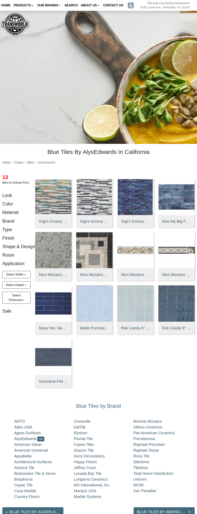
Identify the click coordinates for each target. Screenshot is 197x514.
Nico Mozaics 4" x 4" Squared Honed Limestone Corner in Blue (94, 274)
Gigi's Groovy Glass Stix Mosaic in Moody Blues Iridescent (53, 221)
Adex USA (27, 427)
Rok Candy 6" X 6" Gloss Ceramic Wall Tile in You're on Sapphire (176, 328)
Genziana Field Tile (53, 381)
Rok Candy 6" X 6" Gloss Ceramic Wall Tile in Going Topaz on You (135, 328)
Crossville (86, 421)
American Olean (32, 444)
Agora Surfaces (31, 433)
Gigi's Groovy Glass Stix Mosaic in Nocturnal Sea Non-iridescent (135, 221)
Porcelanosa (148, 439)
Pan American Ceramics (157, 433)
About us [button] (89, 5)
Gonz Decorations (92, 456)
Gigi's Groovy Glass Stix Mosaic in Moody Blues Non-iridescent (94, 221)
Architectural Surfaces (37, 462)
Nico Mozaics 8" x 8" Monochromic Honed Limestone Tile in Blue (53, 274)
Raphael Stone (150, 450)
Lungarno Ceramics (94, 479)
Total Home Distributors (157, 473)
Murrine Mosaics (151, 421)
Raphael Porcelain (153, 444)
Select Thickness (15, 298)
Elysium (84, 433)
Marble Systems (91, 496)
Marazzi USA (89, 491)
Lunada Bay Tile (92, 473)
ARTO (24, 421)
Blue (30, 162)
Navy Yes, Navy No (53, 328)
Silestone (144, 462)
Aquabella (27, 456)
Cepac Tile (28, 485)
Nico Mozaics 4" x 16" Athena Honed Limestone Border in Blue (135, 274)
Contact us (113, 5)
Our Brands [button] (48, 5)
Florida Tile (87, 439)
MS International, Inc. (96, 485)
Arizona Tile (28, 468)
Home (6, 162)
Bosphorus (27, 479)
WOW (142, 485)
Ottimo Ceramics (151, 427)
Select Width (15, 274)
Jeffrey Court (89, 468)
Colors (18, 162)
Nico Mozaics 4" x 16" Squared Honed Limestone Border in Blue (176, 274)
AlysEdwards (29, 439)
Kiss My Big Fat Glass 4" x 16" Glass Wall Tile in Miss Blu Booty (176, 221)
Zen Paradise (148, 491)
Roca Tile (145, 456)
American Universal (35, 450)
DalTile (84, 427)
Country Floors (30, 496)
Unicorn (143, 479)
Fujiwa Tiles (88, 444)
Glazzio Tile (88, 450)
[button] (131, 5)
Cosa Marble (29, 491)
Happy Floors (89, 462)
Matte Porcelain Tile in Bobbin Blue (94, 328)
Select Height (15, 285)
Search (71, 5)
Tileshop (144, 468)
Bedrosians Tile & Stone (38, 473)
